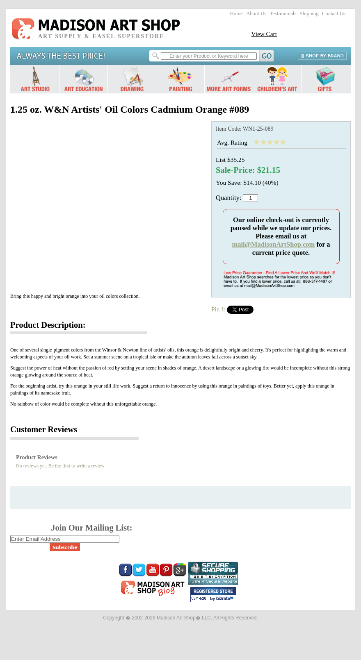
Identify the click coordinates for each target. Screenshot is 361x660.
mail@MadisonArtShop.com (273, 244)
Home (236, 13)
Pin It (218, 309)
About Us (256, 13)
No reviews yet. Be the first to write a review (60, 466)
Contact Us (333, 13)
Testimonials (283, 13)
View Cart (264, 33)
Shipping (309, 13)
